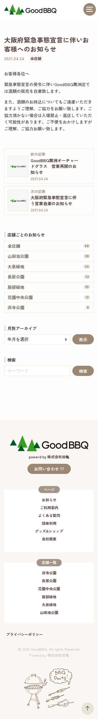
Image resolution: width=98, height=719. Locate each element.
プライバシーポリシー (24, 634)
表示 (83, 339)
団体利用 (49, 523)
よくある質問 (49, 515)
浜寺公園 (49, 572)
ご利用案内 (49, 507)
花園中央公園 (49, 588)
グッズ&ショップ (49, 531)
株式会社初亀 (58, 655)
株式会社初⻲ (58, 456)
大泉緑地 (49, 604)
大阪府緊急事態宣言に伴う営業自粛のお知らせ (54, 200)
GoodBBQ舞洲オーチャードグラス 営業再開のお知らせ (54, 166)
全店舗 (35, 58)
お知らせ (49, 499)
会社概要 (49, 538)
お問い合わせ (49, 469)
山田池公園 (49, 612)
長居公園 (49, 580)
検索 (83, 371)
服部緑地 (49, 596)
